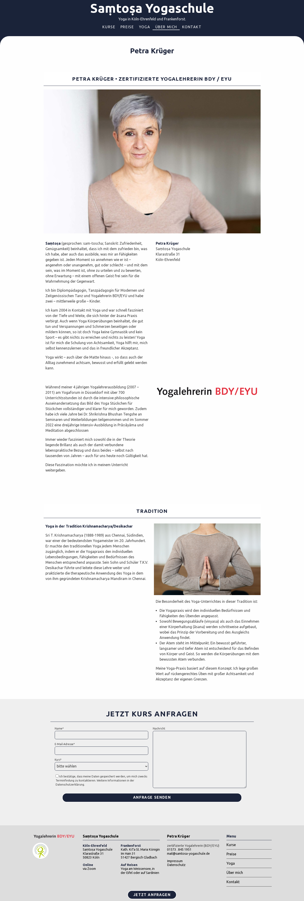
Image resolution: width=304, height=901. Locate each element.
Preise (127, 27)
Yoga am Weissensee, (136, 866)
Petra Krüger (178, 836)
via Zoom (89, 866)
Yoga (144, 27)
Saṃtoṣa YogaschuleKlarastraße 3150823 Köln (98, 851)
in (153, 868)
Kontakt (191, 27)
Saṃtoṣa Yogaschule (152, 8)
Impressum (175, 861)
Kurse (108, 27)
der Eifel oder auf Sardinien (140, 873)
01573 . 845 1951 (179, 849)
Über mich (166, 27)
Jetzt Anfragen (152, 895)
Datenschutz (176, 865)
